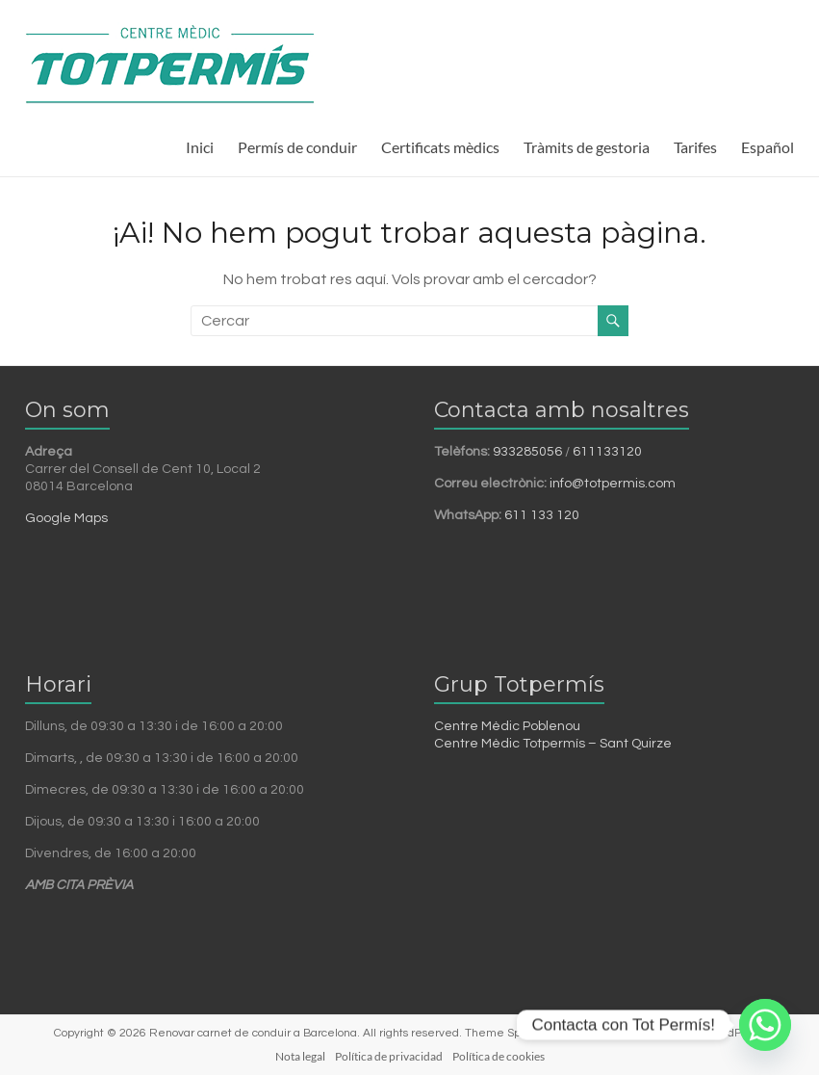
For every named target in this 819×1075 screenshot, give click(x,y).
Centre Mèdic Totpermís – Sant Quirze (553, 743)
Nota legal (300, 1056)
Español (767, 147)
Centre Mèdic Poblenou (507, 726)
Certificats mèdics (440, 147)
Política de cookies (498, 1056)
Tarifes (695, 147)
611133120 (607, 452)
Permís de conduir (297, 147)
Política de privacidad (389, 1056)
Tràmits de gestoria (587, 147)
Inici (200, 147)
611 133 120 (541, 515)
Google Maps (66, 518)
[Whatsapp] (765, 1025)
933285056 (527, 452)
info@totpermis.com (613, 483)
